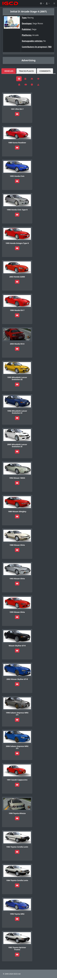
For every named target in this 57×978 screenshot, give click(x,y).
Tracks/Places (26, 71)
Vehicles (8, 71)
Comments (44, 71)
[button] (42, 3)
